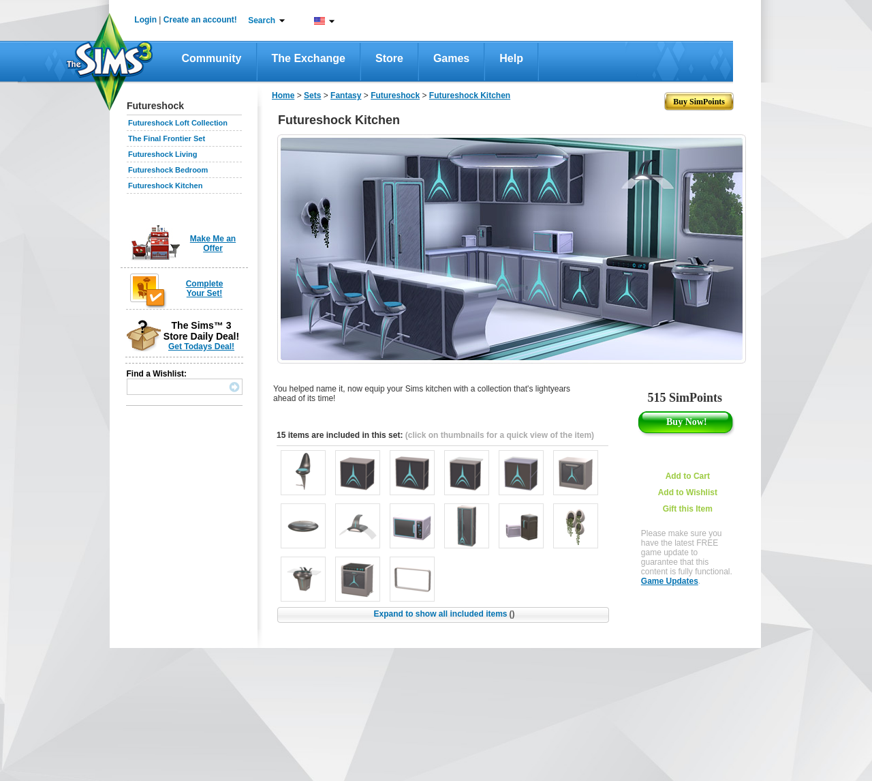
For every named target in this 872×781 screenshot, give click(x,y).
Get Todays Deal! (201, 346)
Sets (312, 95)
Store (389, 58)
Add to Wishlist (687, 492)
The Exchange (308, 58)
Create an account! (200, 20)
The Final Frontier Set (166, 138)
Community (212, 58)
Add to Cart (688, 476)
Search (261, 20)
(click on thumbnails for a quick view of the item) (499, 435)
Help (511, 58)
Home (283, 95)
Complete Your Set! (204, 288)
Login (145, 20)
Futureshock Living (162, 154)
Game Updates (669, 581)
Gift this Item (688, 509)
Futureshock (395, 95)
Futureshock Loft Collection (178, 123)
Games (451, 58)
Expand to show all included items (443, 614)
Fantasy (345, 95)
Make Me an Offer (213, 243)
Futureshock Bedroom (168, 170)
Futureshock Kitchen (165, 185)
